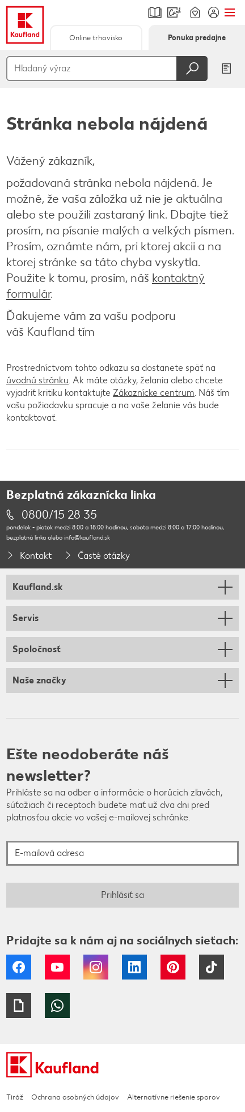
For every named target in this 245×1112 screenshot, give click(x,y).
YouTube (57, 967)
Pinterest (172, 967)
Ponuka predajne (197, 37)
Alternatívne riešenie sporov (173, 1097)
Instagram (95, 967)
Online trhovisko (95, 37)
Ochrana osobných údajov (75, 1097)
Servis (25, 618)
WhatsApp (57, 1005)
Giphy (18, 1005)
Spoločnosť (36, 649)
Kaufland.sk (37, 586)
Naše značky (39, 680)
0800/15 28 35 (59, 514)
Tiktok (211, 967)
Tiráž (14, 1097)
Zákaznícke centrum (154, 392)
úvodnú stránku (37, 380)
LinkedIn (134, 967)
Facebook (18, 967)
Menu (229, 12)
